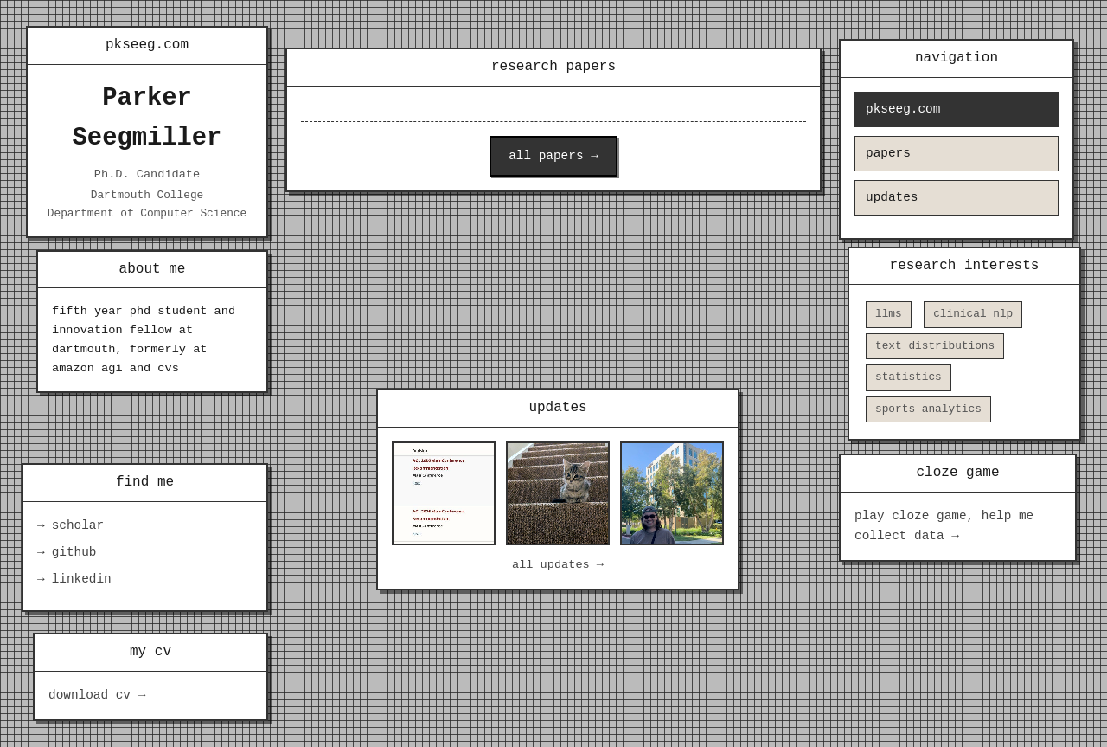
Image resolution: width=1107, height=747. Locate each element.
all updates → (558, 565)
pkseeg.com (903, 109)
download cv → (96, 695)
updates (892, 198)
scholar (78, 526)
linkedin (82, 579)
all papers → (553, 156)
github (74, 552)
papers (888, 153)
